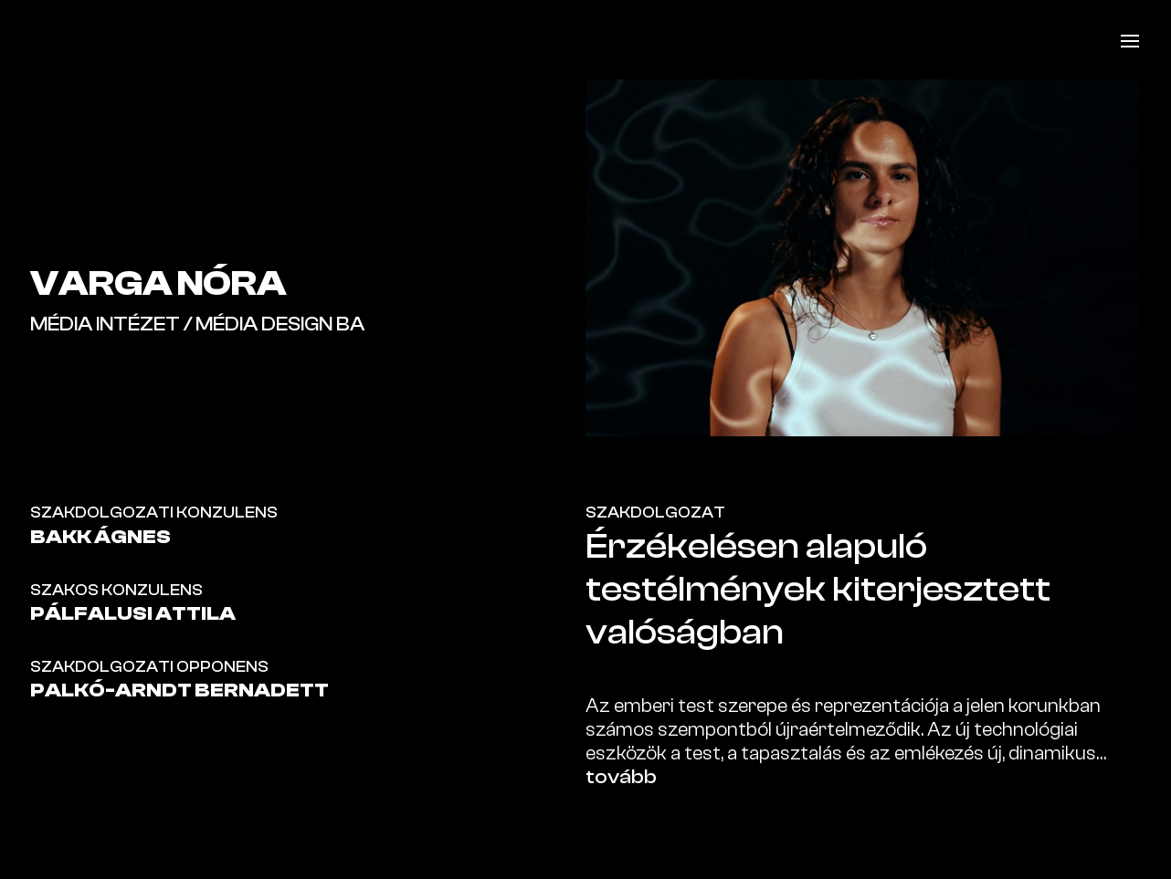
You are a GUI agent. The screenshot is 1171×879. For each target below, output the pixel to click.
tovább (621, 777)
